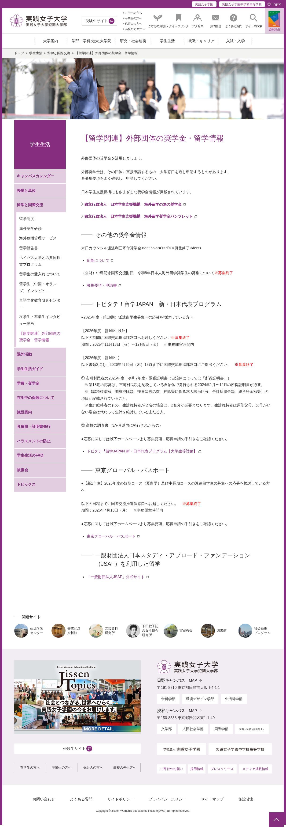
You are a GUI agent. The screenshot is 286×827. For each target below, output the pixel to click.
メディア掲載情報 (255, 771)
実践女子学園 (204, 4)
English (276, 4)
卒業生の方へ (133, 18)
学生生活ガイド (30, 371)
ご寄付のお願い (171, 771)
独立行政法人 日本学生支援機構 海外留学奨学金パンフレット (138, 219)
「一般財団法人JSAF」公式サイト (116, 579)
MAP (193, 683)
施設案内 (24, 415)
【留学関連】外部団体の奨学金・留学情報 (39, 339)
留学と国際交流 (58, 55)
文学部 (166, 731)
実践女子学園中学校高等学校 (242, 4)
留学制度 (26, 221)
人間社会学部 (193, 731)
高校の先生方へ (135, 29)
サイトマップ (212, 802)
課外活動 (24, 357)
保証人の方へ (133, 23)
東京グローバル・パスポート (111, 539)
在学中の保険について (35, 400)
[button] (253, 21)
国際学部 (221, 731)
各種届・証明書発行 (34, 429)
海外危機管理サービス (38, 241)
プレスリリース (222, 771)
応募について (98, 263)
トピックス (26, 487)
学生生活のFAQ (30, 458)
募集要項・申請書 (102, 287)
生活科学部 (233, 701)
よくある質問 (81, 802)
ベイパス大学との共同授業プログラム (39, 263)
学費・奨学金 (28, 385)
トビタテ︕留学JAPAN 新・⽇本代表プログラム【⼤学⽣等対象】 (142, 453)
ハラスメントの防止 (34, 443)
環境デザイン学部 (200, 701)
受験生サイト (96, 21)
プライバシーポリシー (167, 802)
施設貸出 (245, 802)
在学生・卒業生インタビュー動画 (39, 322)
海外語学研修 (30, 231)
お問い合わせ (44, 802)
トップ (19, 55)
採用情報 (196, 771)
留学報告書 (28, 250)
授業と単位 (26, 193)
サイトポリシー (120, 802)
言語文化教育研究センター (39, 306)
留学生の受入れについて (39, 276)
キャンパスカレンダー (35, 178)
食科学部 (168, 701)
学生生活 (35, 55)
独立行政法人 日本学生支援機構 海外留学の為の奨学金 (133, 207)
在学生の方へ (133, 13)
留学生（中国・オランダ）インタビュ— (38, 289)
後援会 (22, 472)
